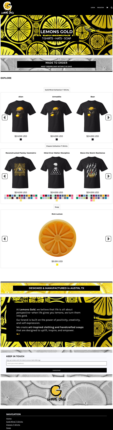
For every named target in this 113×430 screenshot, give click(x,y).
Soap (8, 428)
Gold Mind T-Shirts (14, 422)
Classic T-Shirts (13, 425)
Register (100, 7)
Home (8, 418)
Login (93, 7)
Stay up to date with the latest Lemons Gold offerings (23, 360)
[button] (107, 7)
